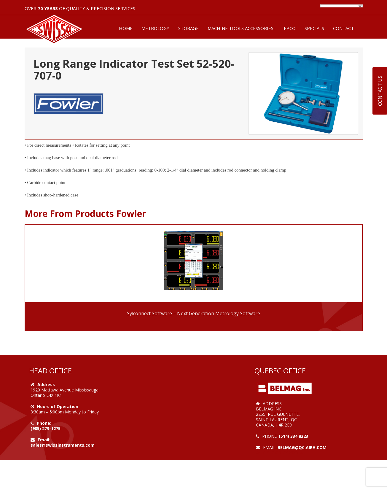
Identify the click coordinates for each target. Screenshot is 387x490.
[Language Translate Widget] (341, 5)
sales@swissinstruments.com (63, 445)
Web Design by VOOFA (279, 453)
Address (46, 384)
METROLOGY (155, 28)
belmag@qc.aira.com (302, 447)
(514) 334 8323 (293, 436)
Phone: (44, 423)
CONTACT (343, 28)
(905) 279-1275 (45, 428)
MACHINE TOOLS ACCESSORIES (240, 28)
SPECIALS (314, 28)
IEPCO (289, 28)
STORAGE (188, 28)
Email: (44, 440)
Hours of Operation (57, 406)
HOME (126, 28)
